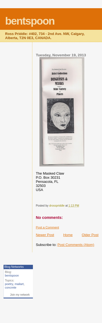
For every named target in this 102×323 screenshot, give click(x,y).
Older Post (90, 235)
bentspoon (29, 21)
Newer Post (45, 235)
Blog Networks (14, 266)
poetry (9, 284)
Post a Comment (47, 227)
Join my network (20, 294)
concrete (10, 287)
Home (68, 235)
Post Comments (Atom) (75, 245)
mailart (19, 284)
